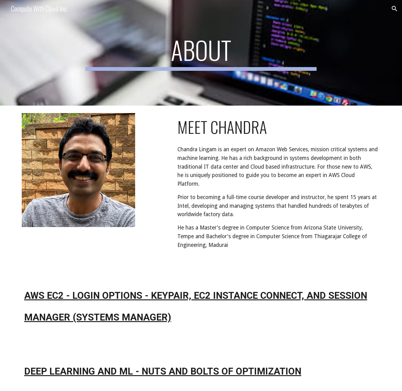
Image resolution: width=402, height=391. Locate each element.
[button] (394, 8)
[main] (201, 52)
